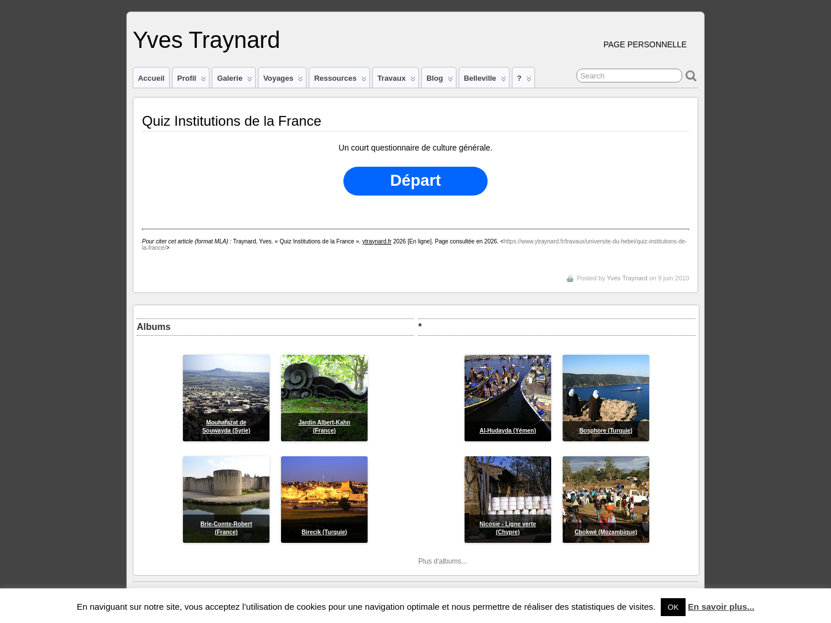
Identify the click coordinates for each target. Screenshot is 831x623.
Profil (191, 81)
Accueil (151, 78)
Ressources (340, 81)
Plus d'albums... (442, 561)
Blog (439, 81)
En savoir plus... (721, 606)
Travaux (396, 81)
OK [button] (673, 607)
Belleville (485, 81)
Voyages (283, 81)
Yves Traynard (206, 39)
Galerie (234, 81)
